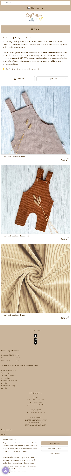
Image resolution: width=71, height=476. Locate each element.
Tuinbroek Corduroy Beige (13, 315)
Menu (35, 29)
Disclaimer (4, 454)
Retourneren (5, 442)
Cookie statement (6, 452)
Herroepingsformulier (7, 447)
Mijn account (37, 8)
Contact (3, 434)
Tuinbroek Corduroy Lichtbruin (15, 236)
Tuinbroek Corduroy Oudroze (14, 157)
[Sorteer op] (52, 79)
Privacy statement (6, 449)
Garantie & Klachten (7, 444)
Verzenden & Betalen (7, 439)
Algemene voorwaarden (8, 437)
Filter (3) (19, 78)
